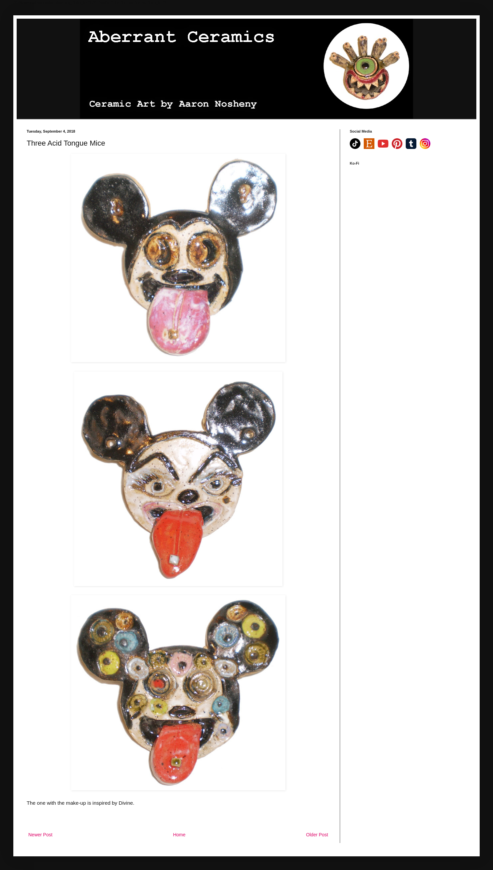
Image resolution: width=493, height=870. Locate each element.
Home (179, 834)
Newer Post (40, 834)
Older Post (317, 834)
